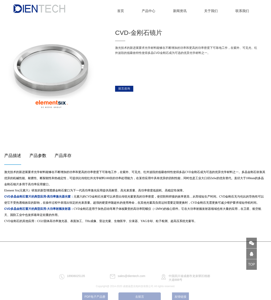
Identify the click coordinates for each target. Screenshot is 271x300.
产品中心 (148, 11)
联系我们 (242, 11)
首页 (120, 11)
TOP (251, 264)
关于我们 (211, 11)
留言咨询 (124, 88)
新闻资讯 (180, 11)
